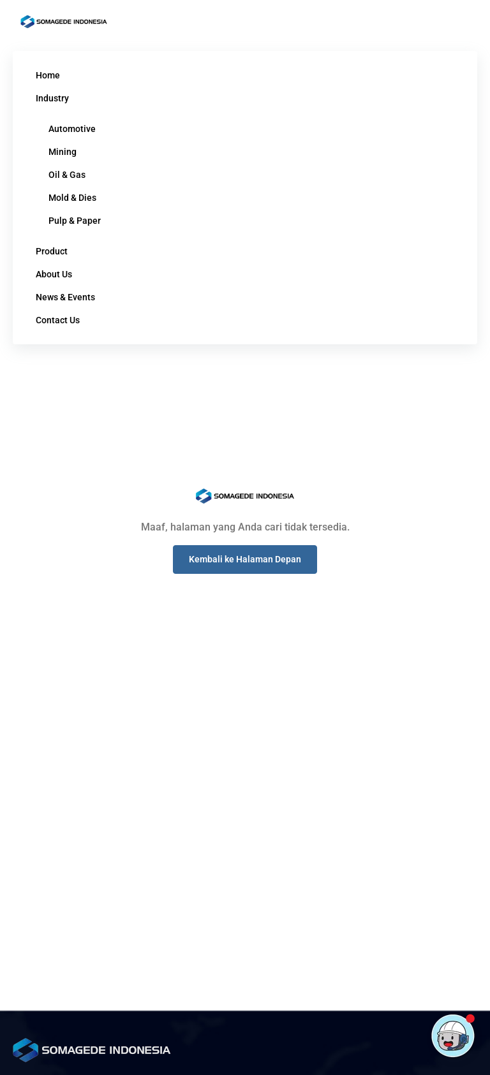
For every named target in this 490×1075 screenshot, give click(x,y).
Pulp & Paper (74, 221)
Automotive (72, 129)
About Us (54, 274)
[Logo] (64, 22)
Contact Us (58, 320)
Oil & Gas (66, 175)
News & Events (65, 297)
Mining (62, 152)
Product (52, 251)
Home (48, 75)
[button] (245, 559)
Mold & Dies (72, 198)
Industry (52, 98)
